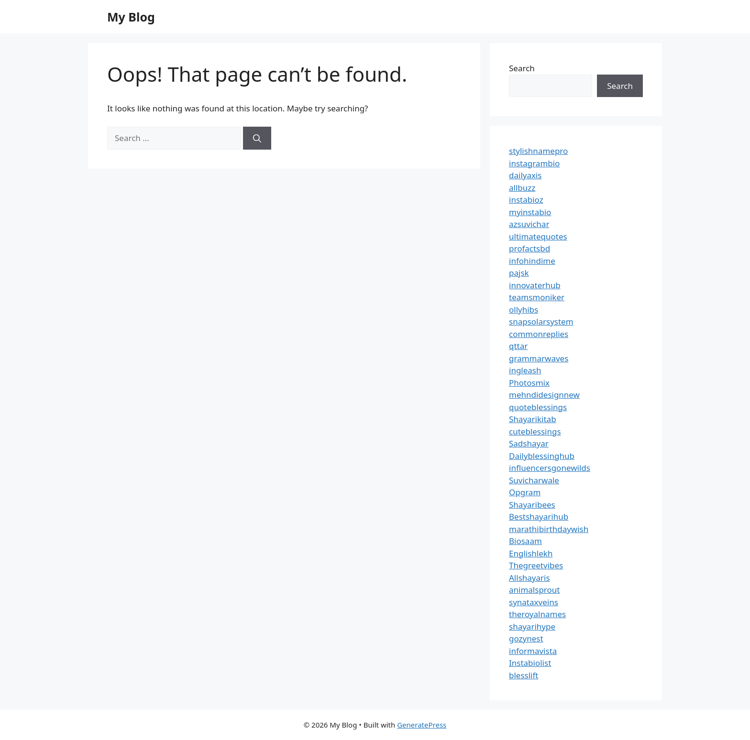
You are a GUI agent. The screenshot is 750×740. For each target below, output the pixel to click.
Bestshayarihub (538, 516)
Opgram (524, 492)
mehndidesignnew (544, 394)
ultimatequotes (538, 236)
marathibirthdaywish (548, 528)
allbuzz (522, 187)
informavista (533, 650)
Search (522, 68)
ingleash (525, 370)
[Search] (257, 138)
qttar (518, 345)
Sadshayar (529, 443)
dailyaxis (525, 175)
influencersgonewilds (549, 467)
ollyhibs (523, 309)
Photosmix (529, 382)
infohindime (532, 260)
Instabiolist (530, 662)
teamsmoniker (536, 297)
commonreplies (538, 333)
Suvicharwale (534, 480)
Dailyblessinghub (541, 455)
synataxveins (533, 602)
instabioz (526, 199)
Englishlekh (530, 553)
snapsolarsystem (541, 321)
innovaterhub (535, 285)
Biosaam (525, 540)
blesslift (523, 675)
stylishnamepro (538, 150)
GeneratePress (421, 724)
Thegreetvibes (536, 565)
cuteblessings (535, 431)
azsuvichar (529, 223)
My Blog (131, 17)
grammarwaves (538, 358)
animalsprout (534, 589)
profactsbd (529, 248)
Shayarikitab (532, 419)
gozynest (526, 638)
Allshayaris (529, 577)
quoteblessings (538, 407)
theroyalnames (537, 614)
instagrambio (534, 163)
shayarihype (532, 626)
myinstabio (530, 212)
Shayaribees (532, 504)
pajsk (519, 272)
